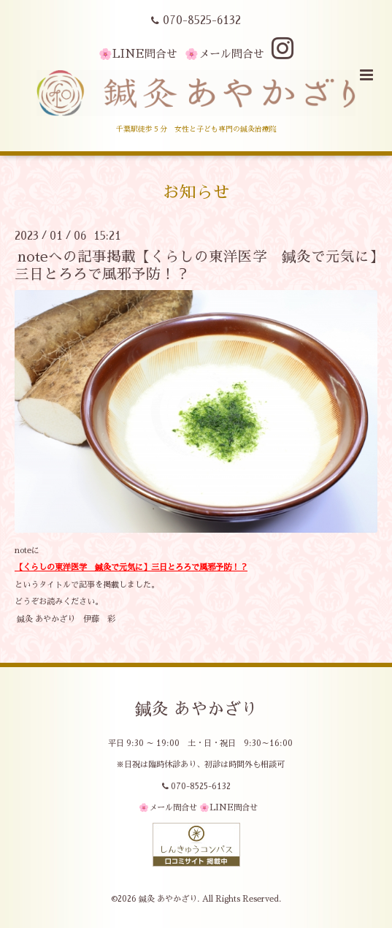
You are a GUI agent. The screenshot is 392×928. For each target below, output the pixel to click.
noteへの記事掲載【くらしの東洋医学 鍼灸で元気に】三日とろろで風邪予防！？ (196, 265)
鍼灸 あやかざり (196, 709)
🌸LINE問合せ (138, 53)
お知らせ (196, 192)
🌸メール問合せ (224, 53)
